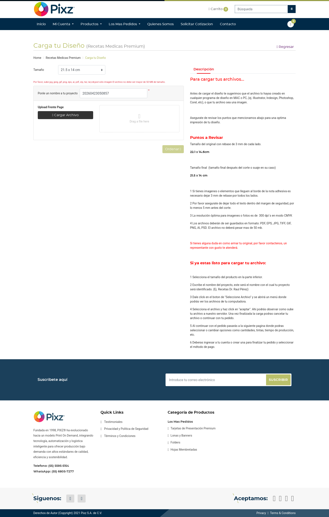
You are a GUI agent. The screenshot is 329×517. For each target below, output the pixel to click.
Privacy (261, 513)
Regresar (285, 47)
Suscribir (278, 380)
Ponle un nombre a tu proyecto (58, 93)
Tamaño (38, 69)
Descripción (203, 69)
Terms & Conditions (283, 513)
